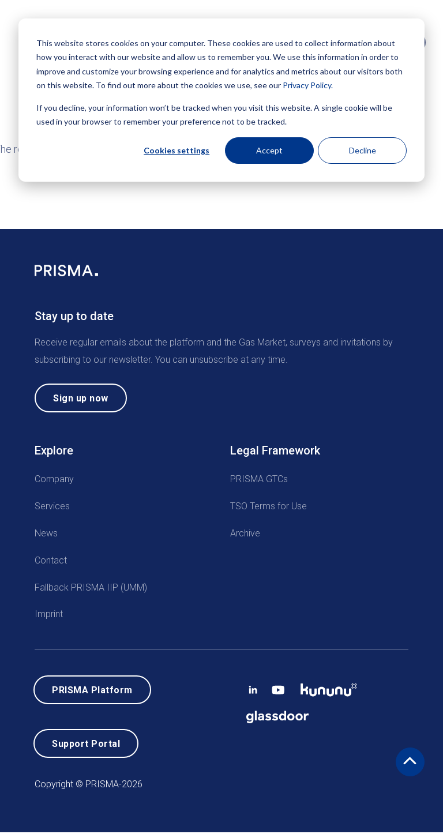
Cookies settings (176, 150)
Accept (269, 150)
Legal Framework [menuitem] (275, 451)
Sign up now (80, 398)
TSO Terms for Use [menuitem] (268, 506)
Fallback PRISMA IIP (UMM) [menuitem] (91, 587)
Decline (362, 150)
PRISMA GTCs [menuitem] (259, 479)
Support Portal (86, 744)
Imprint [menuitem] (49, 614)
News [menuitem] (46, 533)
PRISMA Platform (92, 690)
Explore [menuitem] (54, 451)
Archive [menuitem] (245, 533)
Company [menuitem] (54, 479)
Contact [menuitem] (51, 560)
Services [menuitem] (52, 506)
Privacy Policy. (308, 85)
